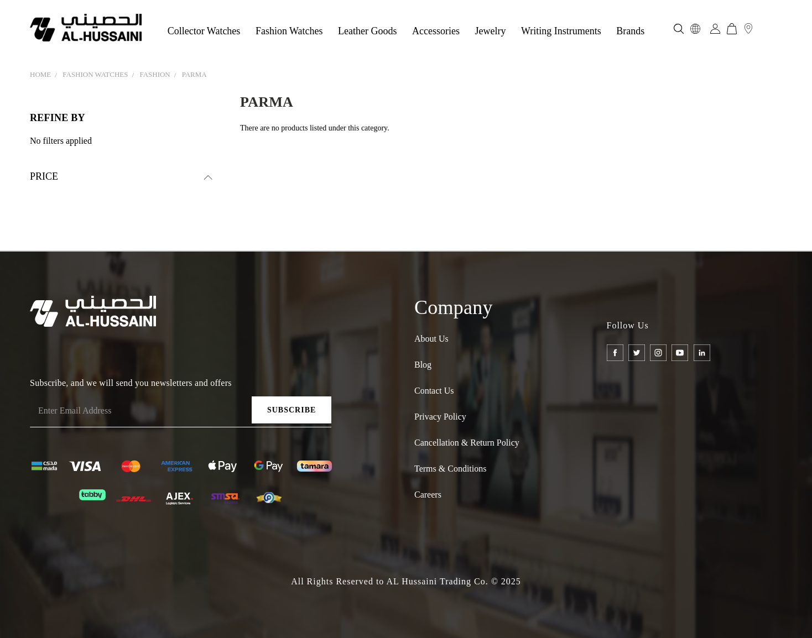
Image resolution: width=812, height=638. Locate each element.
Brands (630, 30)
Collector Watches (204, 30)
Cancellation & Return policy (466, 442)
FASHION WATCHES (95, 74)
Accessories (436, 30)
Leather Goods (367, 30)
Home (40, 74)
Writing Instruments (561, 30)
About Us (431, 338)
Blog (422, 364)
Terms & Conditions (450, 468)
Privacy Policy (440, 416)
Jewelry (490, 30)
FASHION (154, 74)
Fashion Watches (289, 30)
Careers (427, 494)
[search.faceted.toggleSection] (121, 176)
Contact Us (434, 390)
